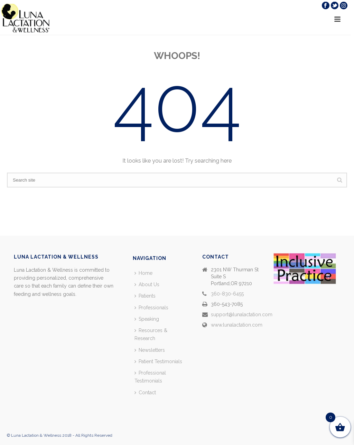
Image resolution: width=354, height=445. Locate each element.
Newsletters (149, 350)
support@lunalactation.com (241, 314)
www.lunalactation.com (236, 325)
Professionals (151, 307)
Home (143, 273)
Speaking (146, 319)
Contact (145, 392)
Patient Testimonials (158, 361)
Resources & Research (150, 334)
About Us (146, 284)
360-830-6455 (227, 294)
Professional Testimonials (150, 377)
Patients (145, 296)
